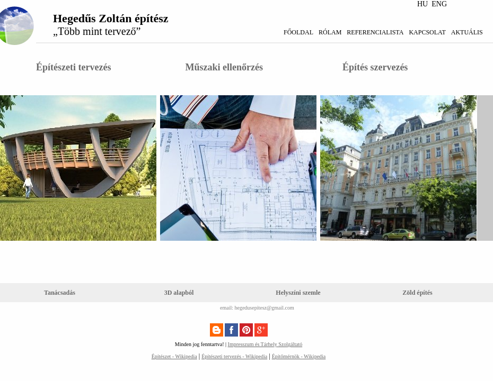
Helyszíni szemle (298, 292)
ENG (439, 4)
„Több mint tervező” (97, 31)
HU (422, 4)
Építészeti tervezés (73, 67)
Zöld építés (417, 292)
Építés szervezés (375, 67)
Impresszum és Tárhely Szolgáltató (265, 344)
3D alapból (179, 292)
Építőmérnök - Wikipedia (299, 356)
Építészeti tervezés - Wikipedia (234, 356)
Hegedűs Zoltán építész (111, 24)
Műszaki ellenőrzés (223, 67)
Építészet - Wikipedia (174, 356)
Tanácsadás (59, 292)
